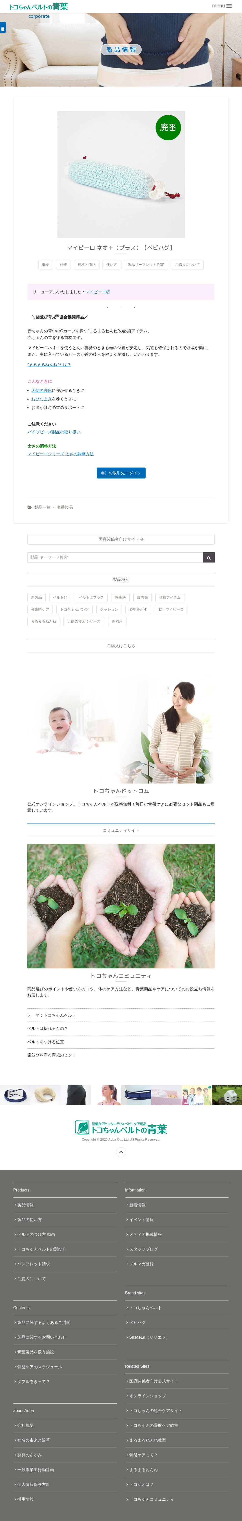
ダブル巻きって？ (33, 1381)
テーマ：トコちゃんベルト (51, 1015)
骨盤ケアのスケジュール (39, 1367)
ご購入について (187, 265)
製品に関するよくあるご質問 (43, 1322)
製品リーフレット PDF (146, 265)
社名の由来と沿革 (33, 1440)
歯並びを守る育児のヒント (51, 1055)
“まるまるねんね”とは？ (49, 364)
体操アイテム (170, 597)
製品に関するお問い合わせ (41, 1337)
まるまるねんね (43, 621)
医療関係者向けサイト (118, 539)
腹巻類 (142, 597)
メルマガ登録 (141, 1264)
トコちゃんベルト (145, 1308)
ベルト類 (60, 597)
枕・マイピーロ (171, 609)
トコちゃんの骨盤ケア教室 (153, 1425)
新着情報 (137, 1205)
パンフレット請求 (33, 1264)
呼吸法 (120, 597)
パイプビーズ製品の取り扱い (54, 432)
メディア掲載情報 (145, 1234)
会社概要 (25, 1425)
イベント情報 (141, 1219)
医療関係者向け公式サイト (153, 1381)
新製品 (36, 597)
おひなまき (41, 399)
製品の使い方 (29, 1219)
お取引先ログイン (125, 473)
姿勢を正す (138, 609)
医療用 (117, 621)
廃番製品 (65, 507)
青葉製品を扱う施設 (35, 1352)
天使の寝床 (41, 390)
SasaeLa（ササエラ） (149, 1337)
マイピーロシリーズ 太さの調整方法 (61, 454)
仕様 (63, 265)
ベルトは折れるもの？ (47, 1028)
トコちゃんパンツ (74, 609)
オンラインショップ (147, 1396)
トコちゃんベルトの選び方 (41, 1249)
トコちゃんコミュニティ (151, 1499)
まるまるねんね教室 (147, 1440)
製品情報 (25, 1205)
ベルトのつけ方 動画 (36, 1234)
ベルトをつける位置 (45, 1042)
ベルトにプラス (91, 597)
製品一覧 (42, 507)
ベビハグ (137, 1322)
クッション (109, 609)
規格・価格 (87, 265)
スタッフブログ (143, 1249)
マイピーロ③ (98, 292)
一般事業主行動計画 (35, 1470)
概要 (45, 265)
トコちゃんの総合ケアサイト (155, 1410)
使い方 (111, 265)
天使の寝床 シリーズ (83, 621)
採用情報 (25, 1499)
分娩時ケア (40, 609)
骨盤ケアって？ (143, 1455)
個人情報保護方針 (33, 1484)
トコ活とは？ (141, 1484)
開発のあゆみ (29, 1455)
